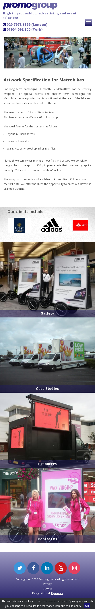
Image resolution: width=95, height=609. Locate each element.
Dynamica (57, 593)
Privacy (47, 583)
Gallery (47, 313)
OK (87, 606)
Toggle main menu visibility (89, 24)
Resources (47, 464)
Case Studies (47, 389)
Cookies (47, 588)
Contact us (47, 539)
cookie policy (73, 606)
